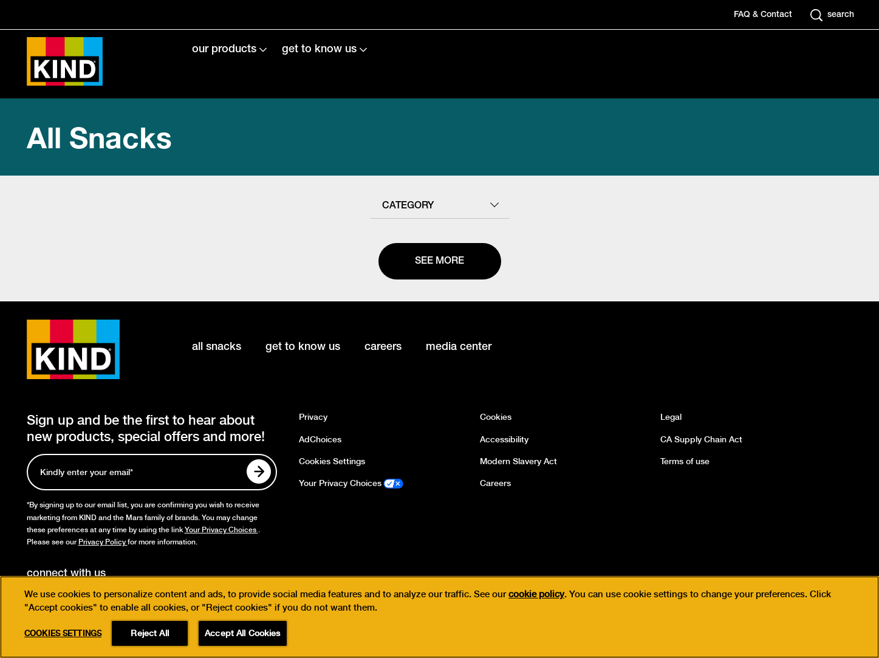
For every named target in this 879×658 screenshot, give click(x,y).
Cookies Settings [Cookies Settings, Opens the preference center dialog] (62, 633)
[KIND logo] (91, 349)
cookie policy (536, 594)
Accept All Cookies (243, 633)
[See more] (439, 261)
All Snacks (99, 137)
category (408, 206)
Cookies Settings (332, 461)
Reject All (149, 633)
